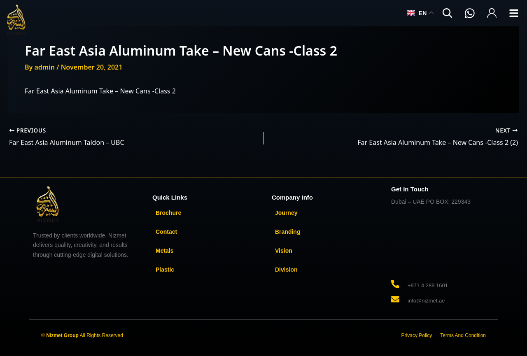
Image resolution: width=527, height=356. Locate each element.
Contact (166, 231)
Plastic (165, 269)
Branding (287, 231)
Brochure (168, 212)
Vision (283, 250)
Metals (165, 250)
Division (286, 269)
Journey (286, 212)
